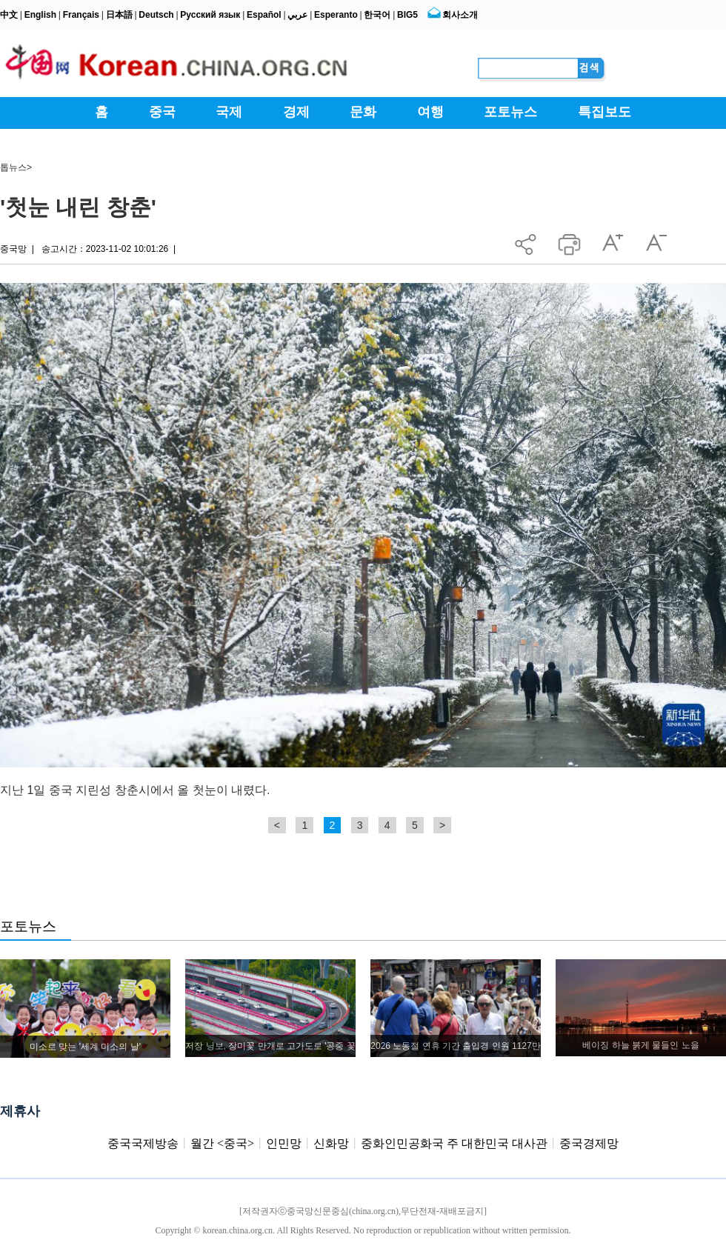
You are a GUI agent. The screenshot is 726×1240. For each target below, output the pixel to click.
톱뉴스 (13, 167)
